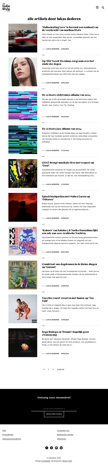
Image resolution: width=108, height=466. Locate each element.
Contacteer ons (63, 431)
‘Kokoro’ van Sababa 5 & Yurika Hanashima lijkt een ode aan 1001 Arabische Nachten (70, 232)
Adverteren (61, 439)
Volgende (60, 369)
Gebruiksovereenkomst (11, 439)
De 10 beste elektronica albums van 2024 (66, 95)
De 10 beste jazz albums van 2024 (61, 129)
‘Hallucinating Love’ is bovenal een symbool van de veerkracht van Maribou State (70, 29)
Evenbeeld (46, 461)
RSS (4, 431)
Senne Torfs (67, 461)
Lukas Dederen (52, 49)
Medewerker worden (65, 435)
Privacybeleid (7, 435)
